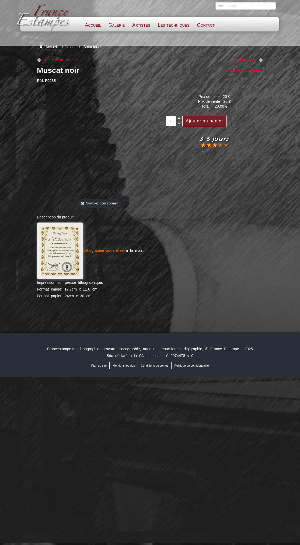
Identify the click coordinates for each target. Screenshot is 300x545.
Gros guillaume (242, 60)
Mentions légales (124, 365)
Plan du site (99, 365)
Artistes (141, 25)
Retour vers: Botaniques (241, 71)
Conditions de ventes (155, 365)
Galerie (117, 25)
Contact (205, 25)
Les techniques (174, 25)
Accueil (93, 25)
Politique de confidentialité (191, 365)
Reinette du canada (61, 60)
